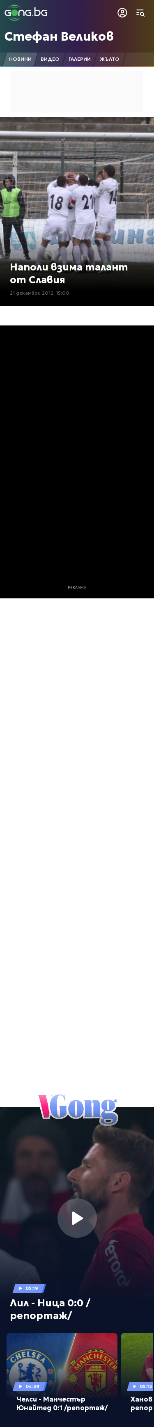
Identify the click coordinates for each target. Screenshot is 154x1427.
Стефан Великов (59, 36)
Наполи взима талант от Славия (69, 273)
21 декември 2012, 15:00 (39, 293)
